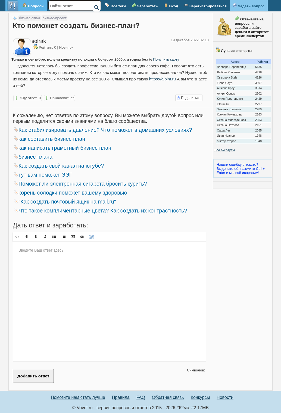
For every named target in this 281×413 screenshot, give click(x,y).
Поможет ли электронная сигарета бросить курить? (80, 184)
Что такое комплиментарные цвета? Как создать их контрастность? (100, 211)
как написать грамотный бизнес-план (62, 148)
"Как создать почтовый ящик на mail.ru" (65, 202)
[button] (17, 236)
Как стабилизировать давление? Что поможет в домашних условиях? (103, 130)
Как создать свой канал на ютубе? (59, 166)
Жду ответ (27, 98)
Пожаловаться (59, 98)
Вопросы (33, 5)
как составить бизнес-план (49, 139)
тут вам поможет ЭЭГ (43, 175)
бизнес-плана (33, 157)
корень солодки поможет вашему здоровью (70, 193)
